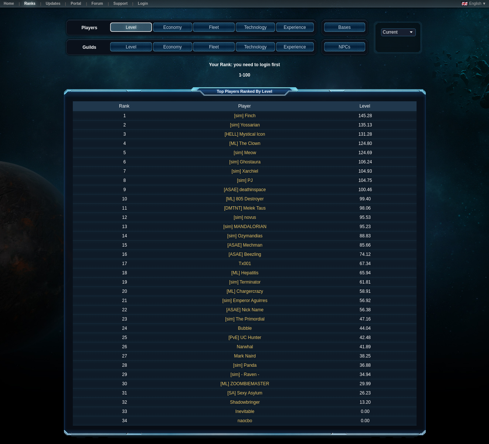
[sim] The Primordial (244, 319)
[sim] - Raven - (244, 374)
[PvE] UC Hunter (244, 337)
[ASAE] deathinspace (245, 189)
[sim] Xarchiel (244, 171)
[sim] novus (245, 217)
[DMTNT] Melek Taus (244, 208)
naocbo (245, 420)
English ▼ (473, 3)
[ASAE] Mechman (244, 245)
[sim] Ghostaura (245, 162)
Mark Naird (245, 356)
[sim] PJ (245, 180)
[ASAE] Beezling (244, 254)
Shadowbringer (245, 402)
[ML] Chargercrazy (245, 291)
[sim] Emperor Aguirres (244, 300)
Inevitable (244, 411)
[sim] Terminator (245, 282)
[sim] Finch (244, 115)
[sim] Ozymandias (244, 235)
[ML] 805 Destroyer (245, 198)
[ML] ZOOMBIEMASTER (244, 383)
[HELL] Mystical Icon (245, 134)
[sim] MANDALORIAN (244, 226)
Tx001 (245, 263)
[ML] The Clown (245, 143)
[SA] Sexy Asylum (244, 393)
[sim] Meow (245, 152)
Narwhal (245, 346)
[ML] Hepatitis (244, 272)
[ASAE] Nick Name (245, 309)
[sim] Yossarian (245, 125)
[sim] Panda (245, 365)
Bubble (245, 328)
